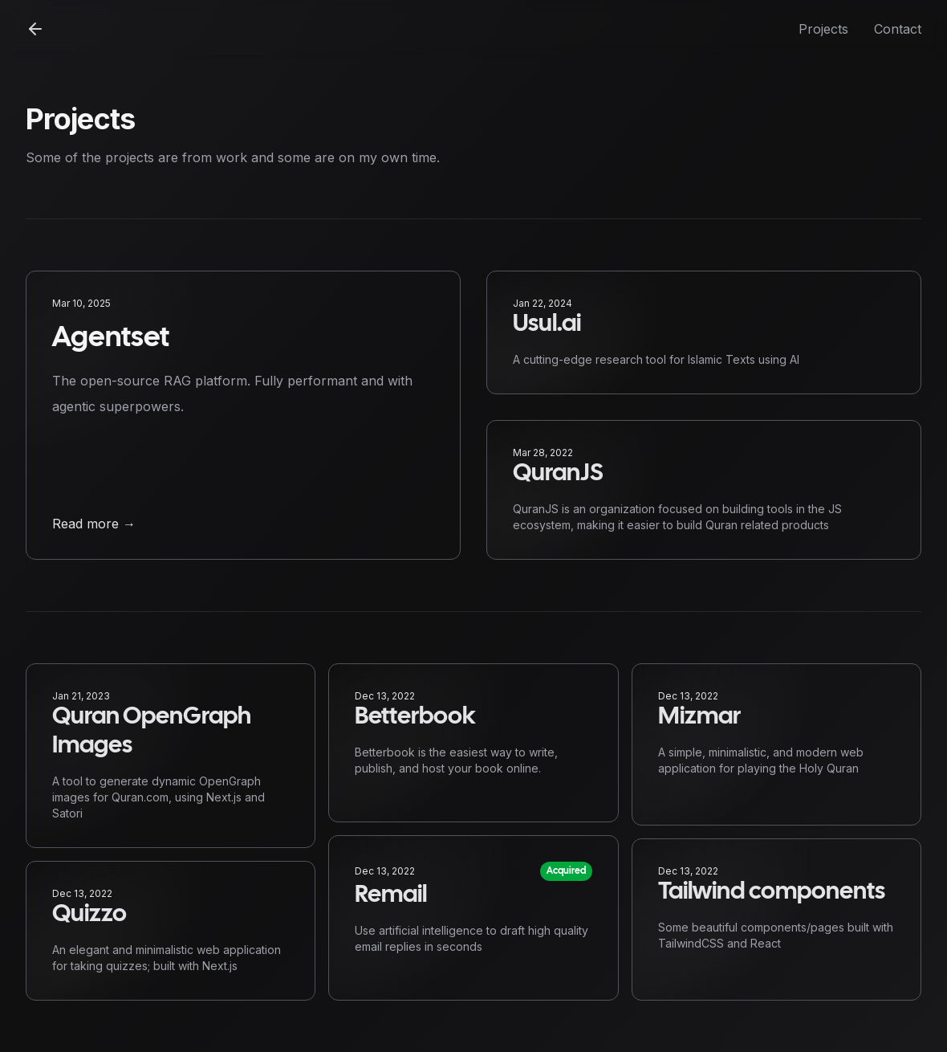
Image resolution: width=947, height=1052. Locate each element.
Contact (897, 29)
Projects (823, 29)
